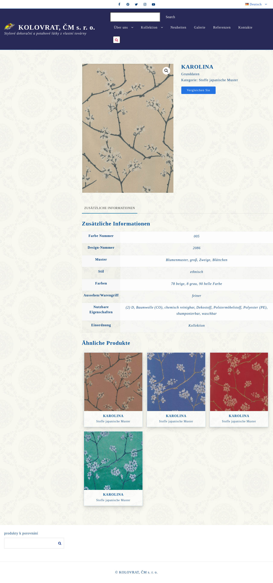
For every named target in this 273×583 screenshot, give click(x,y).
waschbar (209, 313)
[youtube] (153, 4)
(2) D (130, 307)
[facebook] (119, 4)
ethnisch (196, 272)
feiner (196, 295)
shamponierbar (188, 313)
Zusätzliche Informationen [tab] (109, 208)
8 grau (192, 284)
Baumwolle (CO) (149, 307)
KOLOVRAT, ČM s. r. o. (56, 27)
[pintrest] (128, 4)
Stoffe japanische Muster (218, 80)
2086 (196, 248)
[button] (166, 71)
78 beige (178, 284)
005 (197, 236)
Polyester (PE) (255, 307)
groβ (193, 260)
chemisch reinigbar (179, 307)
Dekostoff (203, 307)
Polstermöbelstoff (227, 307)
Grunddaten (190, 74)
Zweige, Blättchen (213, 260)
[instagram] (145, 4)
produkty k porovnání (21, 533)
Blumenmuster (177, 260)
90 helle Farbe (210, 284)
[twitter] (136, 4)
